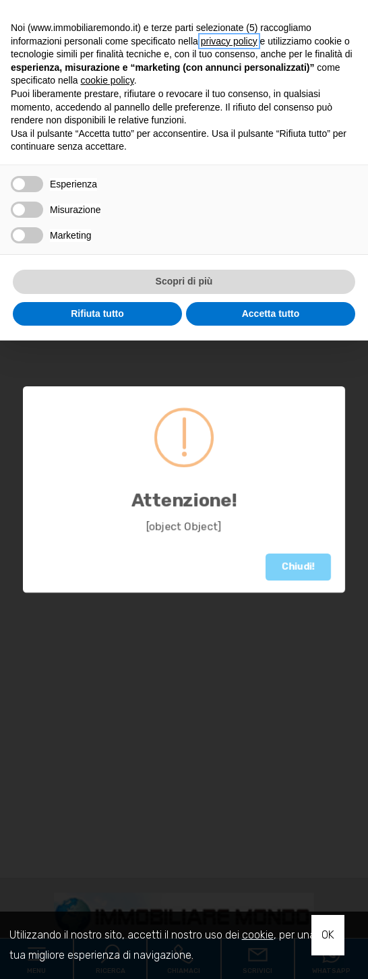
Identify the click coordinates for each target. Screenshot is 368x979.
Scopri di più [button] (184, 281)
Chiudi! (298, 566)
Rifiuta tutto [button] (97, 313)
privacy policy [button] (229, 41)
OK (327, 934)
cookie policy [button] (107, 80)
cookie (258, 934)
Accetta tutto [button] (271, 313)
